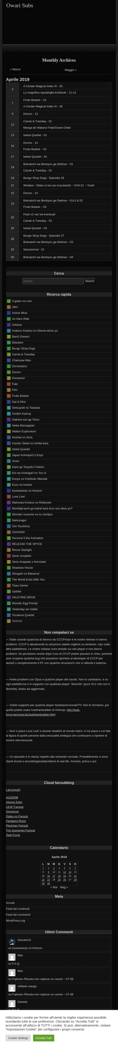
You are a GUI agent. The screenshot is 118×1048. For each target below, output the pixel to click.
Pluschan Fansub (17, 825)
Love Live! (18, 496)
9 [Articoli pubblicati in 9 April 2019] (48, 872)
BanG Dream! (20, 336)
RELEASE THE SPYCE (27, 544)
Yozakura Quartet (23, 615)
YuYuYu (17, 621)
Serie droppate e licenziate (29, 561)
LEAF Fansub (15, 807)
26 (12, 228)
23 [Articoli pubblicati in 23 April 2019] (48, 879)
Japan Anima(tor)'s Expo (27, 455)
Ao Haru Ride (20, 318)
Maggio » (71, 70)
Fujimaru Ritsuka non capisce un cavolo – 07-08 (42, 979)
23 (12, 203)
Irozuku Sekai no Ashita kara (30, 443)
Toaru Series (20, 585)
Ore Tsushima (21, 526)
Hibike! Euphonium (24, 431)
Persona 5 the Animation (27, 538)
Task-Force (13, 835)
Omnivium (12, 811)
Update (16, 591)
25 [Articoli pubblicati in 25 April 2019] (59, 879)
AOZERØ (12, 797)
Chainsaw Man (21, 360)
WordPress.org (15, 920)
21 (12, 185)
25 (12, 217)
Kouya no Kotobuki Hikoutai (29, 478)
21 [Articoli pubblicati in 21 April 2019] (75, 876)
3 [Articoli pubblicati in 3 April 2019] (53, 868)
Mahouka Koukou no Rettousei (31, 502)
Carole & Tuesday (23, 354)
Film (14, 390)
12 (12, 124)
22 (12, 193)
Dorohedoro (19, 366)
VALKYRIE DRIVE (23, 597)
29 (12, 249)
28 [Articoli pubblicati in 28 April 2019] (75, 879)
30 (12, 257)
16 (12, 145)
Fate (15, 384)
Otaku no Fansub (17, 816)
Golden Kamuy (21, 413)
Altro (15, 307)
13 (12, 135)
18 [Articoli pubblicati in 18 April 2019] (59, 876)
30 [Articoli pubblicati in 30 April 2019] (48, 883)
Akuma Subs (14, 802)
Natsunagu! (19, 520)
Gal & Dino (19, 401)
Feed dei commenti (18, 914)
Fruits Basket (20, 395)
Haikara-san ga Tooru (25, 419)
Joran (15, 461)
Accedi (10, 902)
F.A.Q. (16, 963)
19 (12, 178)
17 (12, 156)
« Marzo (15, 69)
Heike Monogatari (23, 425)
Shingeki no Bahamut (25, 573)
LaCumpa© (13, 789)
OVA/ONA (18, 532)
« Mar (54, 887)
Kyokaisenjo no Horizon (27, 490)
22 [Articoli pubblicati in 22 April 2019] (43, 879)
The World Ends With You (28, 579)
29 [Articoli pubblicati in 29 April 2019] (43, 883)
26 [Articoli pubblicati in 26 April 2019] (64, 879)
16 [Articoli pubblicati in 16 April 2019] (48, 876)
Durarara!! (18, 378)
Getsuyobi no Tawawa (26, 407)
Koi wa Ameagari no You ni (29, 473)
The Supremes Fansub (20, 830)
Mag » (64, 887)
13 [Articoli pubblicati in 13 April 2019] (70, 872)
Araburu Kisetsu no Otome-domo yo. (35, 330)
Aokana (17, 324)
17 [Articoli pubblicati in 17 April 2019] (53, 876)
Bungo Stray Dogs (23, 348)
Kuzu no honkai (22, 484)
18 (12, 167)
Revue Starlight (22, 550)
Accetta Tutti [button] (44, 1038)
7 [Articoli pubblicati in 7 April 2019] (75, 868)
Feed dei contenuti (18, 908)
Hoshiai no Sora (22, 437)
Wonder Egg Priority (24, 603)
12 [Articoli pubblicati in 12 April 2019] (64, 872)
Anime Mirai (19, 313)
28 (12, 239)
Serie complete (21, 555)
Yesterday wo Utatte (24, 609)
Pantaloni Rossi (16, 821)
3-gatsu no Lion (22, 301)
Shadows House (22, 567)
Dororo (16, 372)
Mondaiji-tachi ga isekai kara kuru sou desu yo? (42, 508)
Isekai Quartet (21, 449)
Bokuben (17, 342)
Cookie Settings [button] (18, 1038)
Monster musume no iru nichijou (32, 514)
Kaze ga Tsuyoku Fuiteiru (28, 467)
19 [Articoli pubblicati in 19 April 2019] (64, 876)
